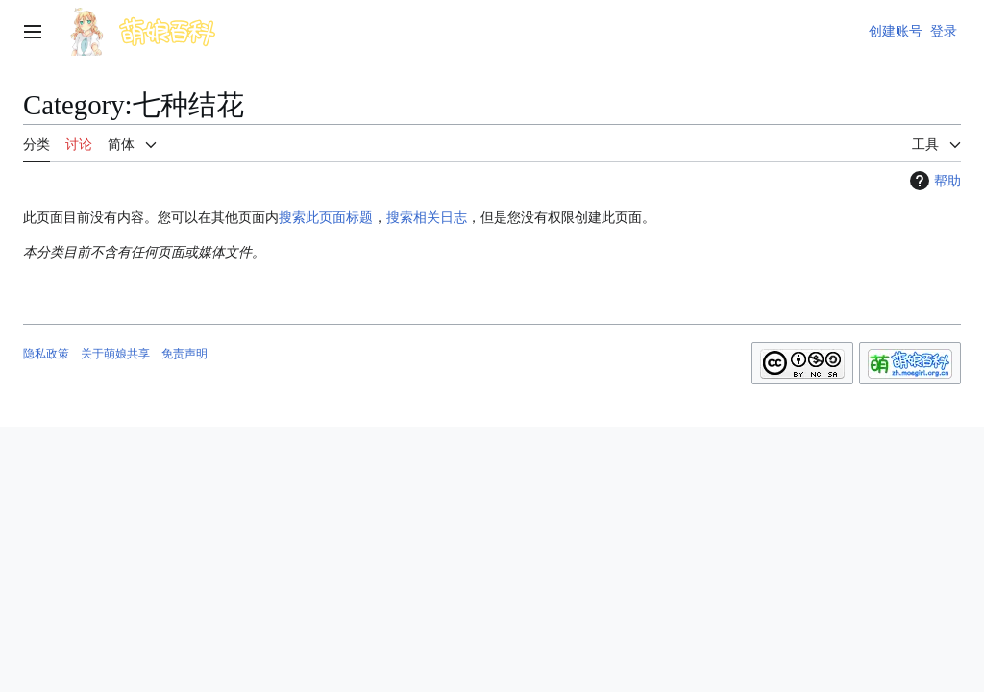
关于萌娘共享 (115, 353)
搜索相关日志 (426, 217)
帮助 (933, 180)
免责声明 (184, 353)
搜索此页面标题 (326, 217)
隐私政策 (46, 353)
